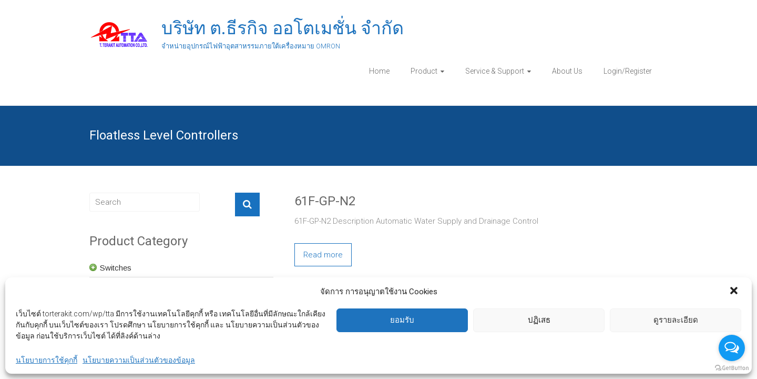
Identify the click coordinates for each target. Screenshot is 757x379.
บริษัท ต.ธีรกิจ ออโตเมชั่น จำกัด (282, 27)
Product (424, 71)
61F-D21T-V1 (330, 306)
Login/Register (627, 71)
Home (379, 71)
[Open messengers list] (732, 348)
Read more (323, 255)
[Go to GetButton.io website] (732, 368)
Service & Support (494, 71)
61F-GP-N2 (324, 201)
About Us (567, 71)
